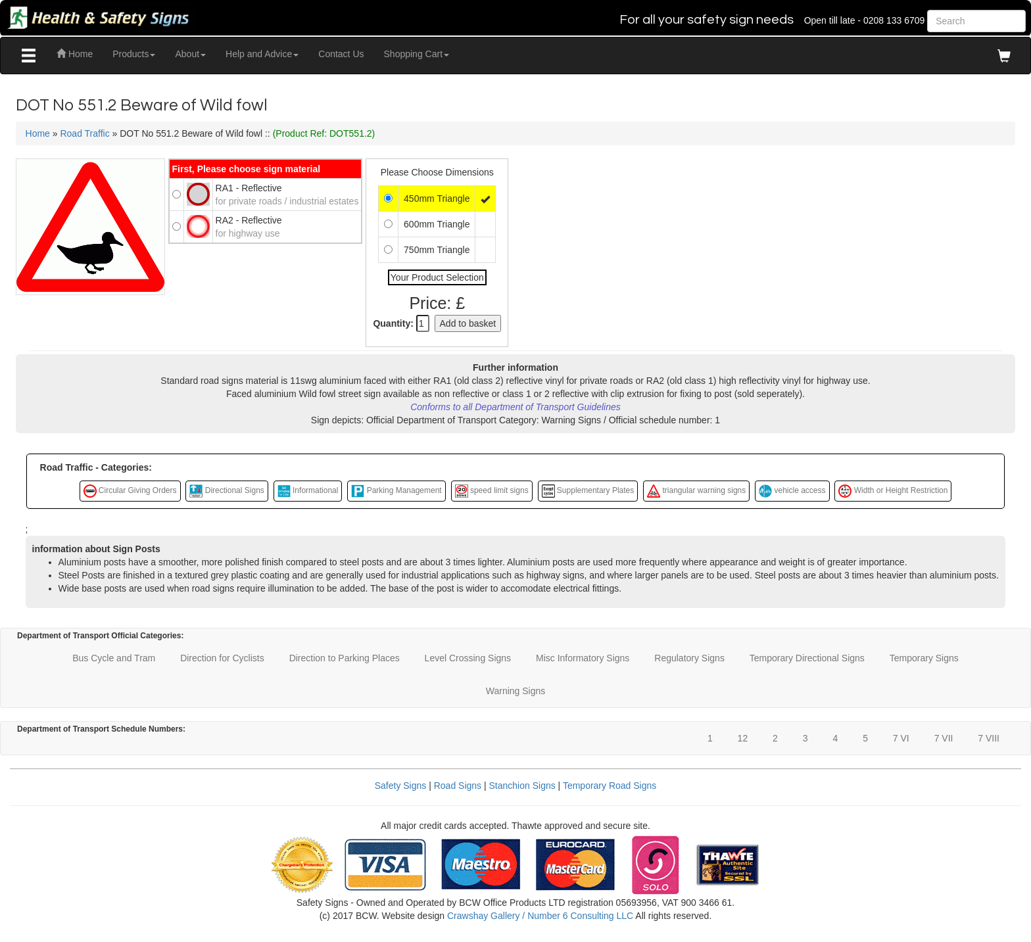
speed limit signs (492, 491)
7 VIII (988, 738)
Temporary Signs (924, 658)
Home (75, 54)
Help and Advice (262, 54)
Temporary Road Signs (609, 785)
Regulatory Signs (689, 658)
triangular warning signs (696, 491)
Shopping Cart (417, 54)
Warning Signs (516, 691)
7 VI (901, 738)
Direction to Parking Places (344, 658)
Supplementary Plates (588, 491)
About (190, 54)
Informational (308, 491)
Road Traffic (84, 133)
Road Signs (457, 785)
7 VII (943, 738)
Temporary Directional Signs (807, 658)
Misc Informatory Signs (582, 658)
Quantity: (393, 323)
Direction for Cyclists (222, 658)
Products (133, 54)
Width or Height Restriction (892, 491)
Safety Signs (401, 785)
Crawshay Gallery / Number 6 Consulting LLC (540, 915)
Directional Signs (226, 491)
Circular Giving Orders (130, 491)
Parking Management (396, 491)
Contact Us (341, 54)
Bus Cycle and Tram (113, 658)
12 (743, 738)
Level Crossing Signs (468, 658)
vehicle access (792, 491)
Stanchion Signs (522, 785)
